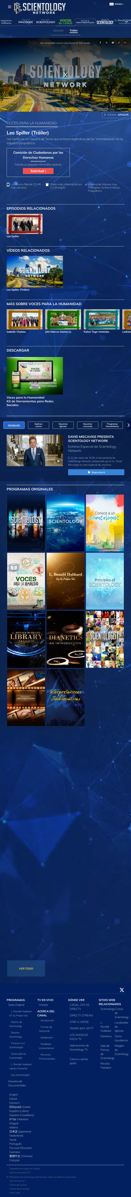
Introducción (47, 1020)
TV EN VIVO (45, 1000)
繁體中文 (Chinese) (21, 1156)
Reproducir (96, 472)
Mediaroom (47, 1037)
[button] (128, 425)
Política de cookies (18, 1185)
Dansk (13, 1098)
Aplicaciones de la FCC (20, 1172)
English (13, 1094)
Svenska (14, 1152)
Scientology (107, 1009)
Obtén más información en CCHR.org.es (66, 186)
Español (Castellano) (21, 1115)
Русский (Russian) (20, 1148)
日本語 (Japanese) (20, 1131)
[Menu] (9, 7)
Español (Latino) (19, 1111)
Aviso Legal (14, 1192)
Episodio (58, 30)
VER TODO (26, 968)
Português (15, 1143)
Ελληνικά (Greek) (20, 1107)
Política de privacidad (19, 1188)
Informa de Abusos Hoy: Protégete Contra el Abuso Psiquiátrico (104, 187)
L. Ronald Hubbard (105, 1026)
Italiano (13, 1127)
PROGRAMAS (16, 1000)
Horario (43, 1004)
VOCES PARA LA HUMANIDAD (32, 123)
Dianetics (106, 1036)
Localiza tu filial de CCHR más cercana (26, 186)
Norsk (13, 1139)
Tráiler (74, 30)
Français (14, 1160)
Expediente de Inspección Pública (24, 1168)
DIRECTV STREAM (81, 1015)
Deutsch (14, 1102)
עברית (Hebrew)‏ (18, 1119)
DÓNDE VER (76, 1000)
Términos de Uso (17, 1181)
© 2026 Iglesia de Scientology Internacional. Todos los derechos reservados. (42, 1177)
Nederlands (16, 1135)
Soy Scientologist (20, 1074)
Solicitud (38, 171)
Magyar (14, 1123)
